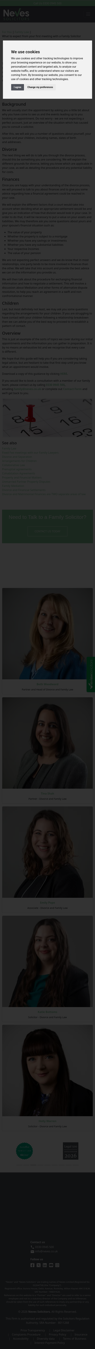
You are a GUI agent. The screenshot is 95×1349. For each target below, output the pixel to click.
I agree (17, 87)
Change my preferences (40, 87)
